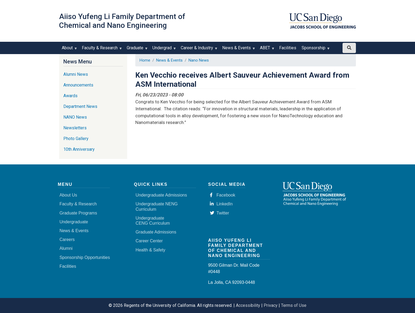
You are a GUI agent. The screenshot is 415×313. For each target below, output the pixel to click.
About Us (68, 195)
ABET (266, 49)
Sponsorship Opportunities (84, 257)
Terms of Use (293, 305)
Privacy (271, 305)
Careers (67, 239)
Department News (80, 106)
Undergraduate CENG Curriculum (153, 220)
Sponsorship (315, 49)
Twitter (219, 213)
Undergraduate (73, 222)
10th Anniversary (79, 149)
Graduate (136, 49)
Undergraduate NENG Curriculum (157, 206)
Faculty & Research (101, 49)
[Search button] (349, 48)
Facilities (287, 47)
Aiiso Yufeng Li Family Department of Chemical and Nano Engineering (122, 21)
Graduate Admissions (156, 232)
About (68, 49)
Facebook (222, 195)
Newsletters (75, 127)
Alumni (65, 248)
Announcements (78, 85)
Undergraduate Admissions (161, 195)
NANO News (75, 117)
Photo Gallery (76, 138)
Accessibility (248, 305)
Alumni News (75, 74)
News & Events (238, 49)
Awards (70, 95)
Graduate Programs (78, 213)
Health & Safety (150, 250)
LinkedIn (221, 204)
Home (145, 60)
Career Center (149, 241)
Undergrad (163, 49)
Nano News (199, 60)
